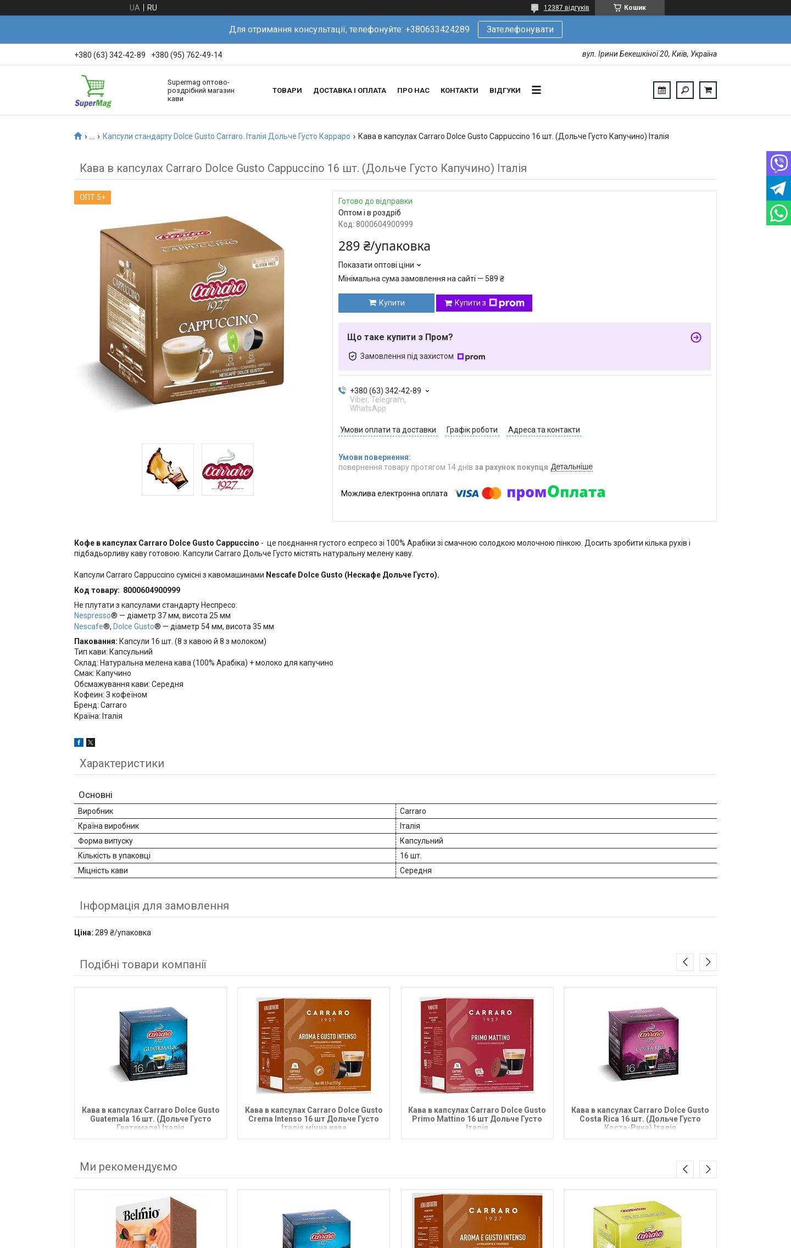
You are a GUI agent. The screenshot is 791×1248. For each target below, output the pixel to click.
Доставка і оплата (349, 90)
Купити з (490, 303)
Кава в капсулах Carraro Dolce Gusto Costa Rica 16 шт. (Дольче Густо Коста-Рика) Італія (640, 1118)
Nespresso (92, 615)
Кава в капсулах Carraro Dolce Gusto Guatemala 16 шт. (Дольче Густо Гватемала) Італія (151, 1118)
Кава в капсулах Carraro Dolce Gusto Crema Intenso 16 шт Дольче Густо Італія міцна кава (314, 1118)
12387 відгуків (566, 8)
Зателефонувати (520, 29)
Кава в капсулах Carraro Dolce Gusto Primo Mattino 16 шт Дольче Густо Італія (477, 1118)
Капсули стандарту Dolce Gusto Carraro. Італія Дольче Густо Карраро (226, 136)
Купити (392, 302)
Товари (287, 90)
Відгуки (505, 90)
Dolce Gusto (133, 626)
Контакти (459, 90)
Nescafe (88, 626)
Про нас (413, 90)
